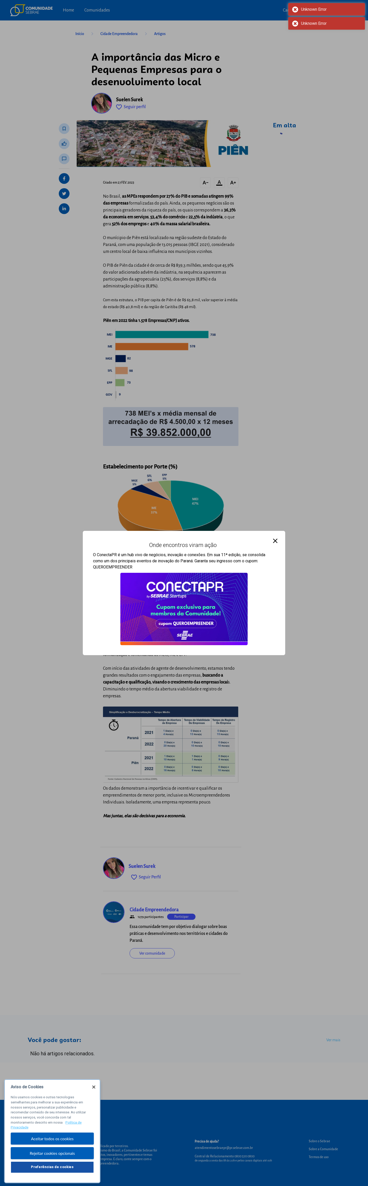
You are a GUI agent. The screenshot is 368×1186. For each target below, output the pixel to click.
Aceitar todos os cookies (52, 1148)
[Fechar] (93, 1096)
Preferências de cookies (52, 1177)
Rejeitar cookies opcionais (52, 1162)
